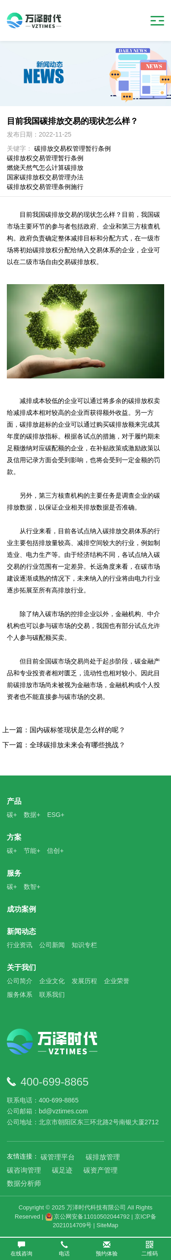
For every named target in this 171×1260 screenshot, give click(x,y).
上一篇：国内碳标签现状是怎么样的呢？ (63, 730)
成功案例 (21, 909)
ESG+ (55, 814)
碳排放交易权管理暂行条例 (72, 148)
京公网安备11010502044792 (87, 1216)
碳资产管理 (100, 1170)
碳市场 (61, 661)
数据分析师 (24, 1183)
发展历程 (84, 981)
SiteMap (108, 1225)
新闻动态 (21, 931)
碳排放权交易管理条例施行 (45, 186)
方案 (14, 837)
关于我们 (21, 967)
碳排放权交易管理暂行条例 (45, 158)
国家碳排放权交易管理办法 (45, 177)
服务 (14, 873)
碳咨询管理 (24, 1170)
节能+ (32, 850)
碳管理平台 (58, 1157)
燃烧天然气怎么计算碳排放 (45, 167)
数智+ (32, 886)
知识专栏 (84, 945)
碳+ (12, 814)
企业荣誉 (117, 981)
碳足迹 (62, 1170)
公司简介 (19, 981)
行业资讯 (19, 945)
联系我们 (52, 994)
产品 (14, 801)
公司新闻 (52, 945)
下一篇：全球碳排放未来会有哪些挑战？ (63, 745)
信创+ (55, 850)
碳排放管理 (103, 1157)
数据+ (32, 814)
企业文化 (52, 981)
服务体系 (19, 994)
